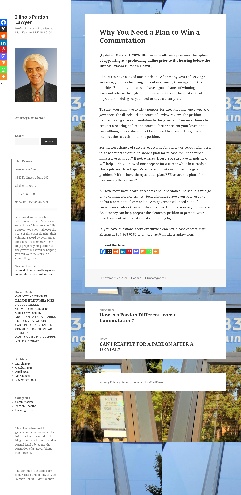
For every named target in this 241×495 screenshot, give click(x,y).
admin (137, 278)
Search (20, 136)
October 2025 (24, 367)
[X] (109, 251)
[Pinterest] (129, 251)
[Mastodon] (136, 251)
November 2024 (25, 380)
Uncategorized (24, 410)
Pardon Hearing (25, 406)
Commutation (24, 402)
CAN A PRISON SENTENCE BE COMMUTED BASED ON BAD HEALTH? (34, 329)
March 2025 (23, 376)
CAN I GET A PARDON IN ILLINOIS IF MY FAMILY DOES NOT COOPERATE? (34, 300)
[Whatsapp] (149, 251)
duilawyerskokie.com (38, 274)
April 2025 (22, 372)
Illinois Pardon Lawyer (31, 19)
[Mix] (143, 251)
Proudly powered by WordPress (142, 382)
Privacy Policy (108, 382)
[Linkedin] (123, 251)
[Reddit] (116, 251)
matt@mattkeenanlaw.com (172, 234)
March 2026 (23, 363)
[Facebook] (103, 251)
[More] (156, 251)
